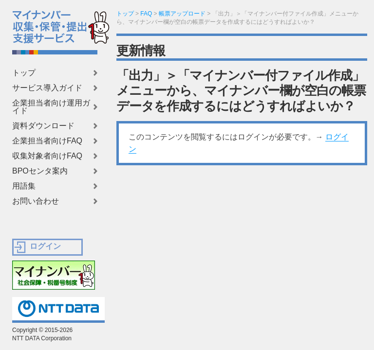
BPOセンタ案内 (40, 171)
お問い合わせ (35, 201)
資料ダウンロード (43, 126)
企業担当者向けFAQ (47, 141)
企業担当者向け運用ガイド (51, 107)
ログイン (45, 246)
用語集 (24, 186)
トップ (24, 73)
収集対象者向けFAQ (47, 156)
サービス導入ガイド (47, 88)
